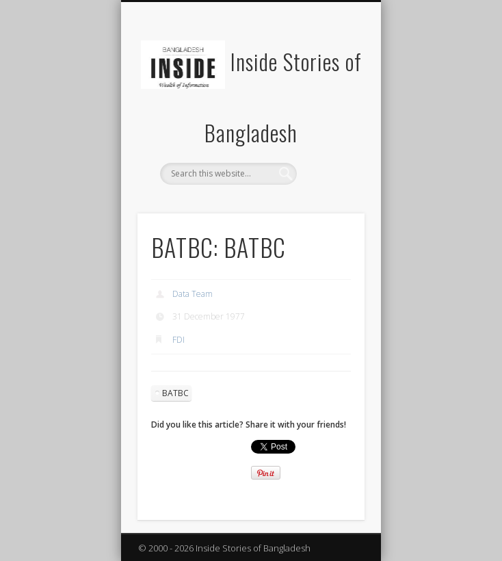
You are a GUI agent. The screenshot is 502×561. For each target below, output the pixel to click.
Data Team (192, 294)
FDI (178, 339)
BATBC (175, 393)
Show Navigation (331, 122)
